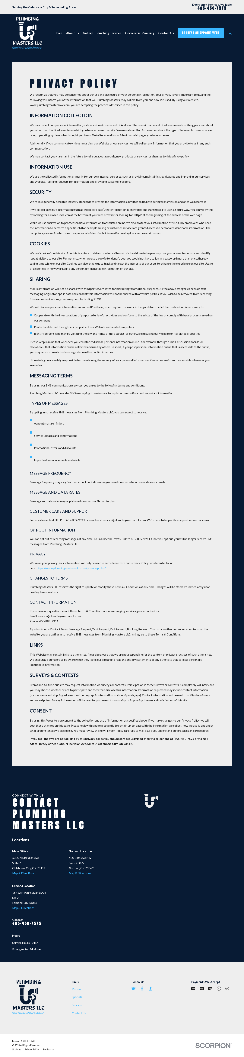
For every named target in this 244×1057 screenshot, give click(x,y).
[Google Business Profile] (133, 989)
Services (77, 1005)
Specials (77, 997)
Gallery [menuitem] (88, 33)
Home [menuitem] (58, 33)
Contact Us (79, 1013)
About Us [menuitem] (72, 33)
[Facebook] (142, 989)
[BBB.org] (151, 989)
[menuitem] (16, 1050)
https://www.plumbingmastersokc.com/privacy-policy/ (71, 568)
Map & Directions (23, 873)
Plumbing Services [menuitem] (109, 33)
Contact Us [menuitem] (166, 33)
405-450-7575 (212, 8)
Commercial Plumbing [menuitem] (139, 33)
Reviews (77, 989)
